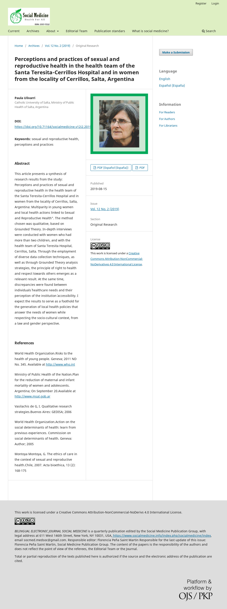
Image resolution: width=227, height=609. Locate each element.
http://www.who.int (60, 364)
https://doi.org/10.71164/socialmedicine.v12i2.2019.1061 (57, 127)
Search (209, 31)
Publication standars (109, 31)
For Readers (167, 112)
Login (215, 3)
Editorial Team (76, 31)
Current (14, 31)
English (164, 79)
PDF (142, 168)
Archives (33, 31)
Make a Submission (176, 52)
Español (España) (172, 85)
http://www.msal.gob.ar (32, 396)
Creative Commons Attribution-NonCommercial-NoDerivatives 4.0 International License (116, 258)
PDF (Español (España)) (112, 168)
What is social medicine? (150, 31)
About (51, 31)
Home (19, 46)
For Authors (167, 119)
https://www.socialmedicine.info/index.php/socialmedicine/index (161, 535)
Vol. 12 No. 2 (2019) (57, 46)
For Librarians (168, 125)
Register (201, 3)
